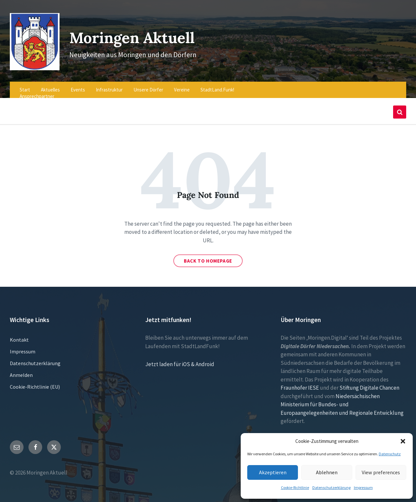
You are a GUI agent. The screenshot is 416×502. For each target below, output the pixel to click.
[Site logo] (33, 64)
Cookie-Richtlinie (295, 487)
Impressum (363, 487)
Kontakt (19, 335)
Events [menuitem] (78, 85)
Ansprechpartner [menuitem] (37, 92)
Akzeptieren (272, 472)
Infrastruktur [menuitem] (109, 85)
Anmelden (21, 370)
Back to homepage (208, 256)
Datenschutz (390, 453)
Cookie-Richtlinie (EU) (35, 382)
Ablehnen (326, 472)
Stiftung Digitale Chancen (369, 383)
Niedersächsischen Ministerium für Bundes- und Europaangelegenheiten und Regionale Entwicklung (342, 400)
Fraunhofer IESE (300, 383)
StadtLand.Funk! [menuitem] (217, 85)
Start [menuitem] (25, 85)
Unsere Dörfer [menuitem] (148, 85)
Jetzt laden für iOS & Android (179, 360)
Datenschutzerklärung (331, 487)
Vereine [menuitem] (182, 85)
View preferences (381, 472)
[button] (403, 441)
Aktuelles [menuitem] (50, 85)
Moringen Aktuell (135, 34)
